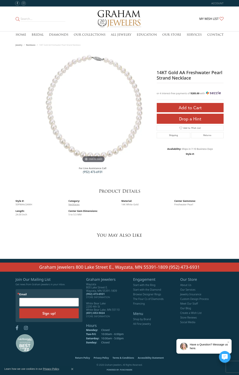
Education (147, 34)
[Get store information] (98, 297)
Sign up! (49, 313)
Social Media (187, 322)
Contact (215, 34)
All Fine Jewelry (142, 324)
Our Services (187, 289)
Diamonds (58, 34)
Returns (207, 135)
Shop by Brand (142, 319)
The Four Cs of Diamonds (148, 299)
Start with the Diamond (147, 289)
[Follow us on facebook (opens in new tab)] (17, 3)
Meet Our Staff (189, 303)
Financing (139, 303)
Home (21, 34)
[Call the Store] (95, 294)
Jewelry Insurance (190, 294)
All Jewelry (121, 34)
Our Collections (89, 34)
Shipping (173, 135)
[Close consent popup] (72, 369)
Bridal (38, 34)
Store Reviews (188, 317)
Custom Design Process (194, 299)
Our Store (171, 34)
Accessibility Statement (151, 357)
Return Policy (82, 357)
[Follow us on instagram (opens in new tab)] (23, 3)
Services (194, 34)
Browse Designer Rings (147, 294)
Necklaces (30, 45)
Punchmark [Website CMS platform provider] (126, 369)
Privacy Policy (101, 357)
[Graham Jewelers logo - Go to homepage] (119, 19)
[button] (217, 3)
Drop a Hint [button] (190, 119)
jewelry (19, 45)
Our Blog (185, 308)
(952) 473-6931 (92, 172)
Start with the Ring (144, 285)
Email (23, 294)
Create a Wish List (191, 313)
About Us (185, 285)
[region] (93, 108)
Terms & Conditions (123, 357)
